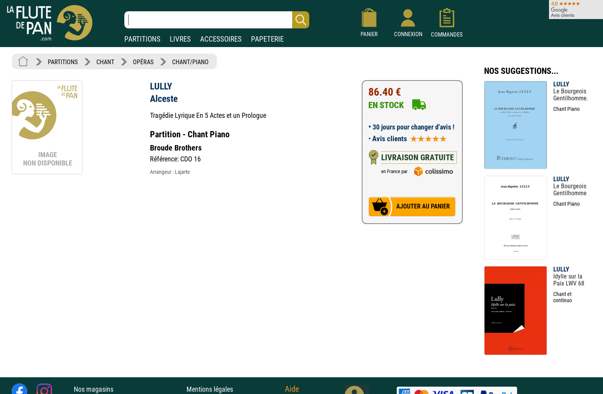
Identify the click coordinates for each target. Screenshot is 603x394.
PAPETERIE (267, 39)
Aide (292, 389)
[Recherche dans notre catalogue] (216, 19)
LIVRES (180, 39)
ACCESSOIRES (221, 39)
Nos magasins (93, 389)
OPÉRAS (143, 62)
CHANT (105, 62)
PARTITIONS (142, 39)
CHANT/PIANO (190, 62)
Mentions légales (209, 389)
